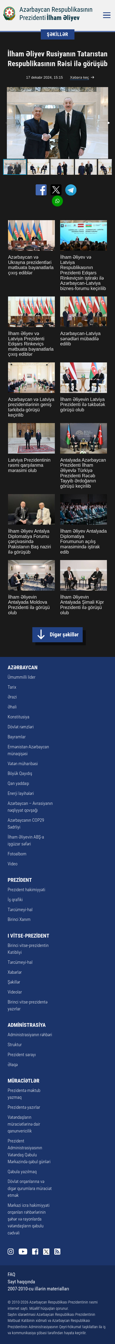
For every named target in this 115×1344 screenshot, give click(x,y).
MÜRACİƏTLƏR (23, 1081)
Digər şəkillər (64, 634)
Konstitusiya (18, 717)
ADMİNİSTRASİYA (27, 1025)
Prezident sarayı (22, 1054)
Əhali (12, 707)
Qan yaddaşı (18, 783)
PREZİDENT (20, 880)
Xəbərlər (15, 972)
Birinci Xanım (19, 919)
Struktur (15, 1044)
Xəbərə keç (79, 77)
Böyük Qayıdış (20, 773)
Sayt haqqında (21, 1282)
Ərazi (12, 697)
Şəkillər (14, 982)
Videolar (15, 992)
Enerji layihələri (21, 793)
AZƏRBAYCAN (23, 667)
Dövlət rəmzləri (21, 727)
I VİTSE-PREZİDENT (28, 936)
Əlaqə (13, 1064)
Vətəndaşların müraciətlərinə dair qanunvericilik (24, 1124)
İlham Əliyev (63, 18)
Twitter (46, 1252)
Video (12, 864)
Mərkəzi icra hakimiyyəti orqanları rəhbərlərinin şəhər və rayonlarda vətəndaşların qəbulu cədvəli (29, 1219)
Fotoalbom (17, 854)
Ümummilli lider (21, 677)
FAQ (11, 1274)
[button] (108, 123)
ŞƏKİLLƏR (57, 34)
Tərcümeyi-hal (20, 909)
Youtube (23, 1252)
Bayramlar (17, 737)
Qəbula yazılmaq (22, 1171)
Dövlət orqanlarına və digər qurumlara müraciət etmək (30, 1188)
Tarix (12, 687)
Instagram (11, 1252)
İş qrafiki (15, 899)
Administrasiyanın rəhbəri (30, 1034)
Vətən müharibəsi (23, 763)
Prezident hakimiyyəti (26, 889)
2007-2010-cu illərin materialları (38, 1289)
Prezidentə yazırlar (24, 1107)
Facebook (35, 1252)
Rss (57, 1252)
